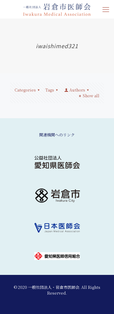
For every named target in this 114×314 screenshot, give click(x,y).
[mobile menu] (106, 9)
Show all (88, 96)
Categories (28, 90)
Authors (77, 90)
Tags (52, 90)
